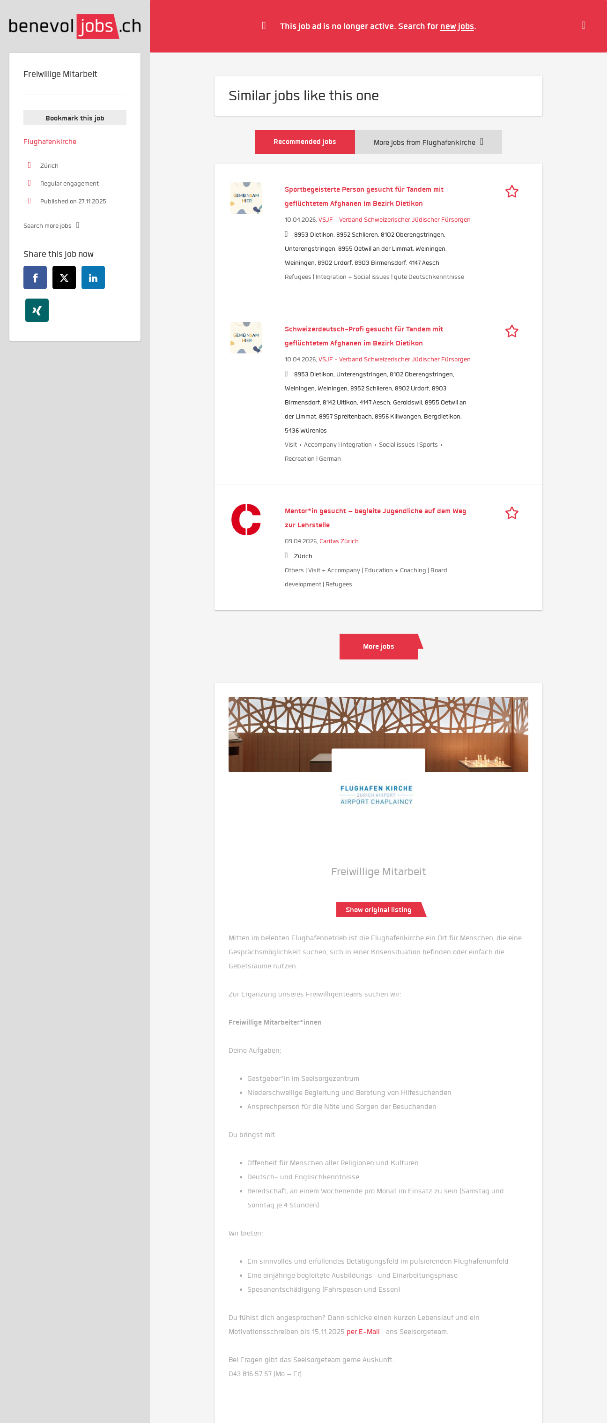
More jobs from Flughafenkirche (428, 142)
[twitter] (64, 277)
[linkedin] (93, 277)
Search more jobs (47, 226)
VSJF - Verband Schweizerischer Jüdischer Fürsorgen (394, 220)
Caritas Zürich (339, 541)
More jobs (378, 646)
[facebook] (35, 277)
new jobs (457, 26)
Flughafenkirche (49, 141)
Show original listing (379, 909)
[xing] (37, 310)
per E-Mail (363, 1331)
